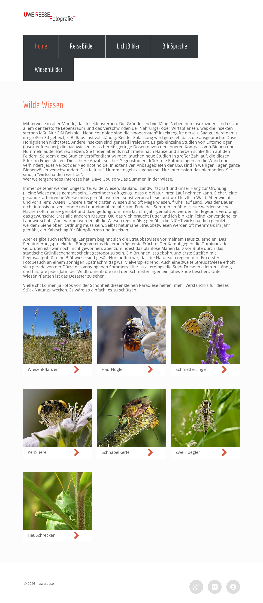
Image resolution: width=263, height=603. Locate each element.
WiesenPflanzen (38, 276)
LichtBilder (128, 46)
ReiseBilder (82, 46)
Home (41, 46)
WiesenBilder (49, 69)
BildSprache (174, 46)
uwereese (46, 583)
